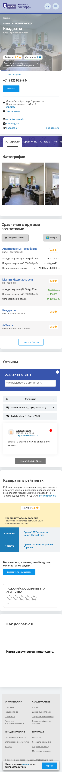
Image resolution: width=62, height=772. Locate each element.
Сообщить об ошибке (41, 742)
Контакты (36, 737)
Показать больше (31, 342)
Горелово (11, 128)
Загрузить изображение (43, 716)
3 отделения (13, 111)
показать (11, 89)
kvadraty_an (12, 123)
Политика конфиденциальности (14, 722)
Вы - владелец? (15, 74)
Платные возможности (15, 737)
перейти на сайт (15, 119)
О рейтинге (10, 716)
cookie (25, 764)
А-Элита (7, 325)
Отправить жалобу (40, 746)
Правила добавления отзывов (41, 722)
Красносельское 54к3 (28, 435)
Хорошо (49, 766)
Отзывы (45, 141)
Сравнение (30, 141)
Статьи (35, 707)
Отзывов (31, 57)
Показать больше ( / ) (30, 461)
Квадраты (9, 310)
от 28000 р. (54, 289)
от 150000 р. (53, 294)
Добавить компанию (41, 712)
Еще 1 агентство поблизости (21, 64)
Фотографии (12, 141)
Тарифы (8, 746)
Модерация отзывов (41, 751)
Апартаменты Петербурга (19, 248)
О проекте (9, 707)
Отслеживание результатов (17, 742)
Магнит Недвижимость (18, 279)
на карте (11, 107)
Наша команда (11, 712)
